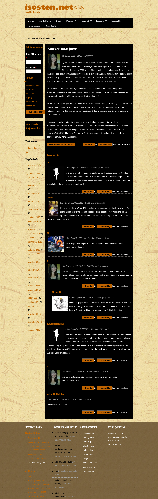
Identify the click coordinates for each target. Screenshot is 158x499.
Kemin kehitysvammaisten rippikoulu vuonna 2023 (65, 449)
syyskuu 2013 (34, 233)
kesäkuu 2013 (34, 217)
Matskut (70, 21)
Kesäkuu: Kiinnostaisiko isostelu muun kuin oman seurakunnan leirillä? (39, 446)
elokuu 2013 (33, 229)
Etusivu (31, 21)
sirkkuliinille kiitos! (56, 394)
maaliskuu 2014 (35, 270)
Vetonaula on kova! (63, 462)
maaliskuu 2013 (35, 193)
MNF (30, 476)
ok (48, 233)
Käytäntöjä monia (55, 323)
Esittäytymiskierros (36, 438)
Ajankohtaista (45, 21)
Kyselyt (29, 152)
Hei (56, 471)
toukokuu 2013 (34, 209)
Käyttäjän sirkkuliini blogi (61, 144)
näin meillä (56, 292)
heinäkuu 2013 (34, 221)
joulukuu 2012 (34, 173)
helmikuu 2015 (34, 314)
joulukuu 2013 (34, 250)
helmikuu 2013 (34, 185)
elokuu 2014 (33, 298)
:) (47, 260)
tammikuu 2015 (34, 306)
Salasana (31, 67)
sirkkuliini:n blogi (48, 38)
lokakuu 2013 (34, 238)
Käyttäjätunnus (33, 56)
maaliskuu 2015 (35, 322)
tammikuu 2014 (34, 254)
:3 (48, 162)
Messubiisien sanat (36, 454)
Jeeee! (50, 197)
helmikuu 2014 (34, 262)
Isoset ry (100, 21)
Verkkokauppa (34, 26)
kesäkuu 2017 (34, 330)
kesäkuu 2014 (34, 286)
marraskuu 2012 (35, 165)
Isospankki (116, 21)
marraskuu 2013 (35, 242)
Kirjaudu (89, 144)
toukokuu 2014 (34, 278)
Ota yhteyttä (50, 26)
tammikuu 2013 (34, 177)
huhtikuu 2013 (34, 201)
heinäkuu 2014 (34, 290)
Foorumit (85, 21)
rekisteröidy (105, 144)
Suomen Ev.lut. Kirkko (37, 458)
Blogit (58, 21)
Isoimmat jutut (32, 148)
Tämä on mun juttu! (36, 462)
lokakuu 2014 (34, 302)
